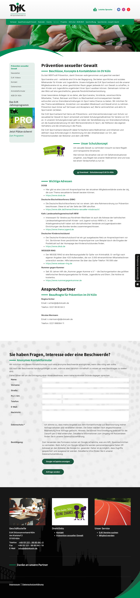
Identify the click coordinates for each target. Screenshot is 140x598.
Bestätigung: (17, 442)
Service (56, 22)
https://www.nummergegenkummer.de (64, 280)
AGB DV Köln (16, 95)
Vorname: (15, 385)
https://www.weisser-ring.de (59, 263)
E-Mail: (14, 407)
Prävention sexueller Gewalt (20, 67)
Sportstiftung (91, 22)
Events (49, 22)
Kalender (41, 22)
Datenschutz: (18, 425)
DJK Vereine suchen (108, 532)
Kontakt (14, 82)
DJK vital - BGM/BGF (76, 22)
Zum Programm (16, 136)
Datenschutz (16, 86)
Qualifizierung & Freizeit (27, 22)
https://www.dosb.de (55, 195)
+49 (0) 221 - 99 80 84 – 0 (31, 542)
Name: (14, 379)
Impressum (14, 584)
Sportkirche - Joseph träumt (108, 22)
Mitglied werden (106, 535)
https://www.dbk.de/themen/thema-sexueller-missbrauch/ (73, 209)
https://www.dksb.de (55, 246)
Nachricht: (16, 412)
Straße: (14, 390)
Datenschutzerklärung (33, 584)
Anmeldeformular (18, 91)
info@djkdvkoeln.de (27, 548)
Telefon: (15, 401)
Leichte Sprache (105, 9)
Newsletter (15, 73)
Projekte (63, 22)
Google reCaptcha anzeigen (58, 461)
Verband (13, 22)
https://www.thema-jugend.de (60, 229)
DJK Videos (16, 77)
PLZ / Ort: (15, 396)
